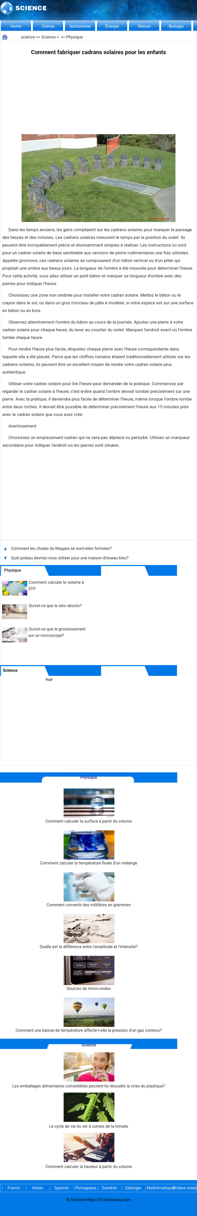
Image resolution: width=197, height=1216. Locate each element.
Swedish (109, 1187)
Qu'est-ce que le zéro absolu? (55, 605)
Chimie (48, 26)
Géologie (133, 1187)
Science (48, 37)
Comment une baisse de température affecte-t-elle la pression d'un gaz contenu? (89, 1015)
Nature (144, 26)
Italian (37, 1187)
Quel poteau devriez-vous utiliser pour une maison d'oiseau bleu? (70, 558)
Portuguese (85, 1187)
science (28, 37)
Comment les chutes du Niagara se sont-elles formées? (62, 548)
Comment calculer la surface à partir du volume (88, 806)
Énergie (112, 26)
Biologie (176, 26)
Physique (74, 37)
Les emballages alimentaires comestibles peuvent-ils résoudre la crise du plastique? (88, 1070)
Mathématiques (157, 1187)
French (14, 1187)
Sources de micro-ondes (88, 973)
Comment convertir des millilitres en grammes (89, 889)
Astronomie (80, 26)
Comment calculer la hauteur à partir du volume (88, 1151)
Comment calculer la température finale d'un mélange (88, 847)
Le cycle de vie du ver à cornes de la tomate (88, 1111)
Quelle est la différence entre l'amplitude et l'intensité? (89, 931)
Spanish (61, 1187)
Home (15, 26)
